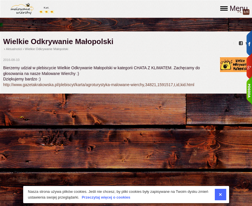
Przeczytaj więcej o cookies (106, 197)
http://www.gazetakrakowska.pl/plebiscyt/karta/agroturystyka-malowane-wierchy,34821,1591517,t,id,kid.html (98, 84)
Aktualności (14, 49)
